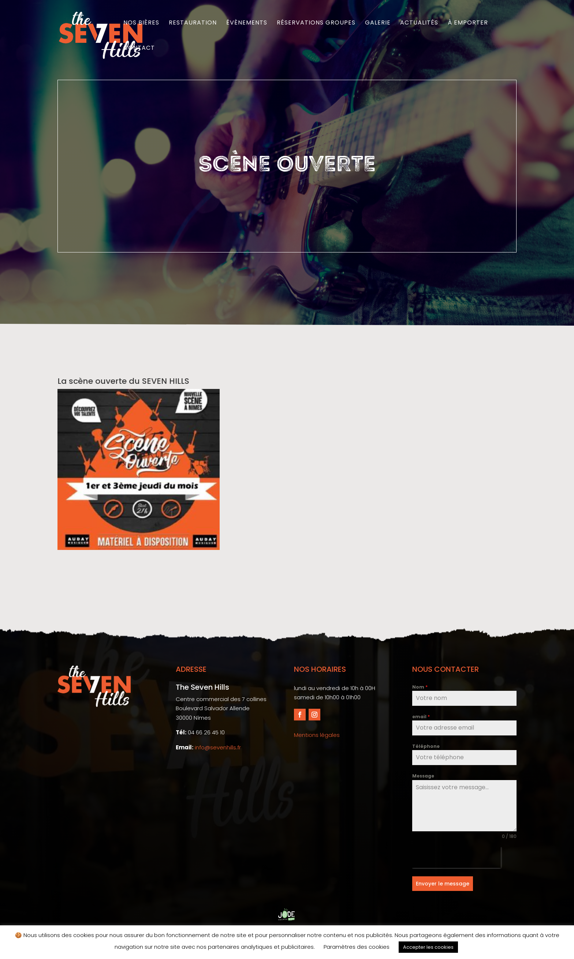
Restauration (193, 23)
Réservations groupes (316, 23)
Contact (139, 48)
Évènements (246, 23)
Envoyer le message (442, 883)
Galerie (378, 23)
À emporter (468, 23)
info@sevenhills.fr (218, 747)
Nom (420, 687)
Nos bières (141, 23)
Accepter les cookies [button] (428, 947)
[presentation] (456, 857)
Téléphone (426, 746)
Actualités (419, 23)
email (421, 716)
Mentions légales (317, 735)
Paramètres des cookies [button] (357, 947)
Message (423, 776)
